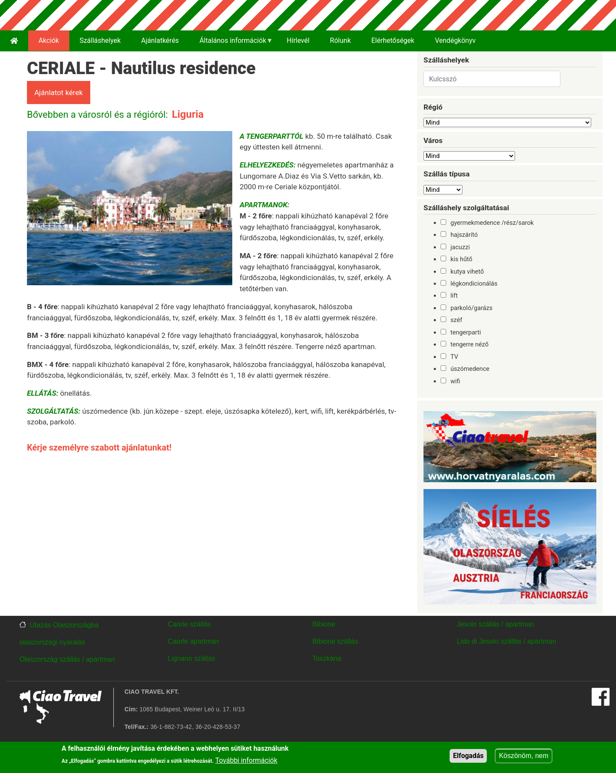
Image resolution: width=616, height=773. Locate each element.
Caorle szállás (189, 624)
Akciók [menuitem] (48, 40)
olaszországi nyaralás (52, 642)
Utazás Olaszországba (64, 625)
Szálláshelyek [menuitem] (100, 40)
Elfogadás (468, 756)
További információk (246, 760)
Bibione (323, 624)
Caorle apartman (193, 641)
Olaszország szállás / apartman (67, 659)
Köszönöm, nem (523, 755)
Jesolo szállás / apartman (495, 624)
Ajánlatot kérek (58, 92)
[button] (129, 211)
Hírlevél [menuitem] (298, 40)
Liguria (188, 114)
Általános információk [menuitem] (231, 43)
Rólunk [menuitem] (340, 40)
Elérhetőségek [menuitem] (393, 40)
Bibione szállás (335, 641)
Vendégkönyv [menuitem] (455, 40)
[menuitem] (14, 40)
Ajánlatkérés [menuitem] (160, 40)
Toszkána (326, 658)
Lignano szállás (191, 658)
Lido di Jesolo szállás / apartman (506, 641)
